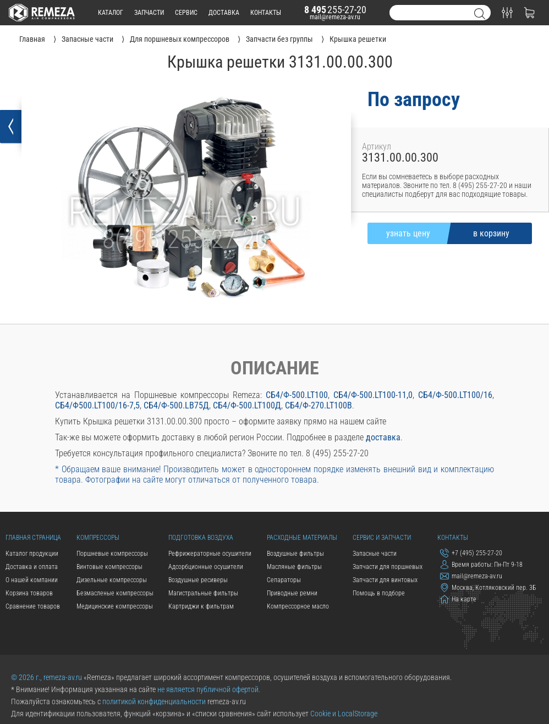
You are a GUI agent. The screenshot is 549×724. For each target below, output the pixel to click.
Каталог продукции (32, 553)
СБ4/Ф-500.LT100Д (247, 405)
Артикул (376, 146)
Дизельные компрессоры (111, 580)
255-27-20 (335, 9)
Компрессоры (97, 537)
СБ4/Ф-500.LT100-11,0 (373, 395)
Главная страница (33, 537)
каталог (110, 12)
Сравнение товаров (33, 606)
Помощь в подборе (379, 593)
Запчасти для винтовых (385, 580)
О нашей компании (32, 580)
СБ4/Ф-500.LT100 (297, 395)
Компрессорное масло (298, 606)
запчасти (149, 12)
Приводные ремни (292, 593)
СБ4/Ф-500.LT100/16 (455, 395)
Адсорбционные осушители (205, 567)
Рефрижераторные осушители (209, 553)
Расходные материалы (302, 537)
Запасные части (375, 553)
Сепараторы (284, 580)
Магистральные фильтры (203, 593)
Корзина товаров (29, 593)
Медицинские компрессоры (114, 606)
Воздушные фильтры (295, 553)
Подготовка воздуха (200, 537)
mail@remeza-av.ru (335, 17)
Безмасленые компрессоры (114, 593)
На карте (458, 599)
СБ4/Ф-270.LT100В (318, 405)
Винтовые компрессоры (109, 567)
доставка (223, 12)
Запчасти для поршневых (387, 567)
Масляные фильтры (294, 567)
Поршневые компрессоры (112, 553)
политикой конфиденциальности (154, 701)
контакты (265, 12)
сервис (186, 12)
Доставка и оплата (32, 567)
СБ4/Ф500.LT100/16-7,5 (97, 405)
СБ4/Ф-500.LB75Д (176, 405)
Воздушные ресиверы (198, 580)
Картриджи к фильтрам (201, 606)
